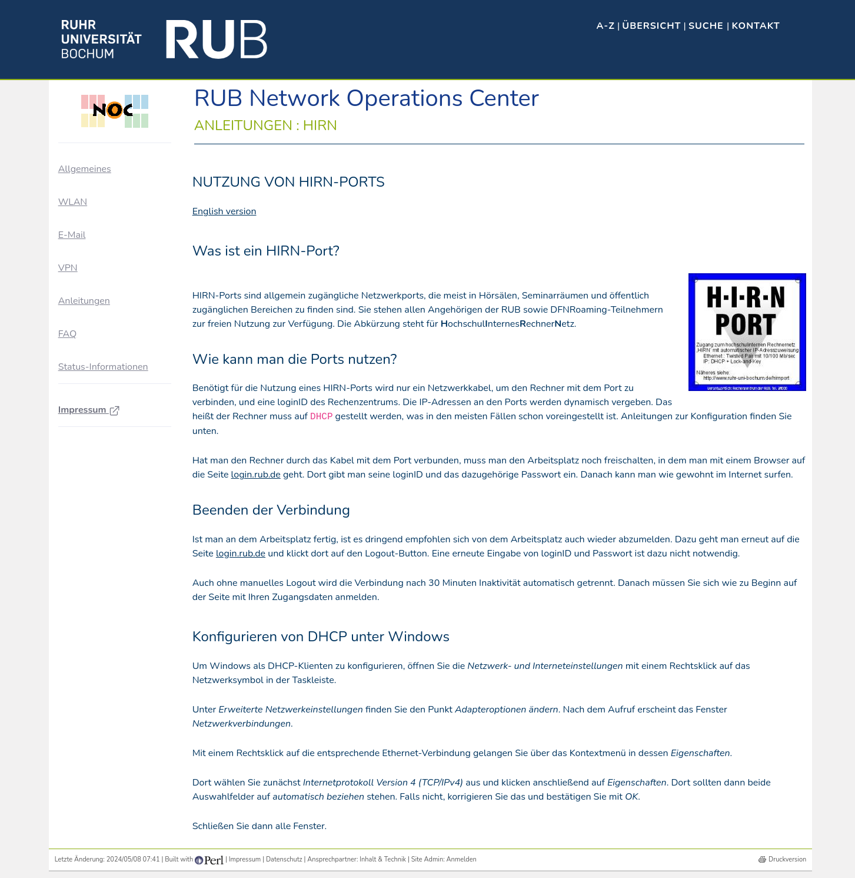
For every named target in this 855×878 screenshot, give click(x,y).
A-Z (606, 25)
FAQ (67, 438)
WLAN (72, 202)
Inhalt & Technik (383, 859)
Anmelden (462, 859)
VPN (68, 267)
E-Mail (72, 234)
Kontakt (755, 25)
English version (224, 211)
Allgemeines (84, 169)
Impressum (89, 514)
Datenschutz (284, 859)
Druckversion (787, 859)
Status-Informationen (103, 471)
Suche (707, 25)
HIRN (82, 332)
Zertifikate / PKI (99, 396)
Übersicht (651, 25)
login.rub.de (256, 474)
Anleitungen (84, 300)
